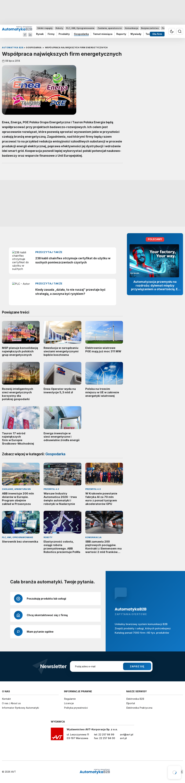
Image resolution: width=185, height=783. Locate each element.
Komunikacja (131, 28)
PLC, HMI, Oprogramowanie (80, 28)
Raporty (121, 34)
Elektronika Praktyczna (139, 707)
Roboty (59, 28)
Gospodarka (81, 34)
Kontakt (6, 698)
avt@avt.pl (126, 734)
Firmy (51, 34)
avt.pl (123, 738)
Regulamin (70, 698)
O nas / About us (11, 703)
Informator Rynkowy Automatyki (20, 707)
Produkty (64, 34)
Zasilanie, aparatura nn (110, 28)
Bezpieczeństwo (150, 28)
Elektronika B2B (135, 698)
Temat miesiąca (102, 34)
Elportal (130, 703)
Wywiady (135, 34)
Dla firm (157, 34)
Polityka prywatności (76, 707)
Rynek (40, 34)
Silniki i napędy (44, 28)
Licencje (69, 703)
